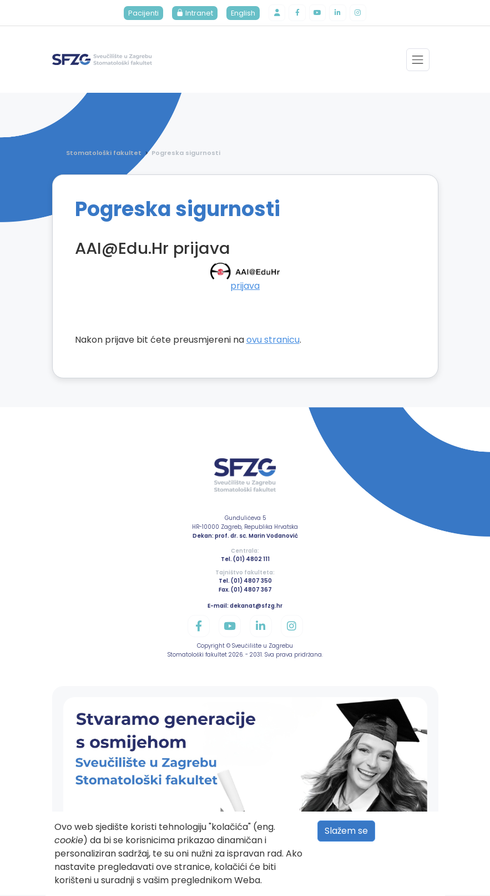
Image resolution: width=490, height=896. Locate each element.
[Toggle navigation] (418, 61)
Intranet (192, 13)
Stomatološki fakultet (104, 153)
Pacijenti (141, 13)
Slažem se (346, 830)
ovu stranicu (273, 340)
